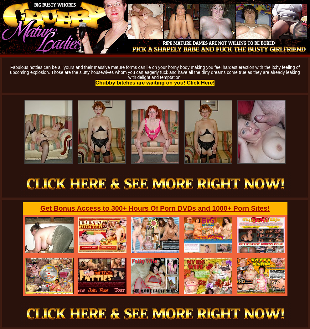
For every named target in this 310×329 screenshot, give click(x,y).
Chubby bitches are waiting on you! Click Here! (155, 83)
